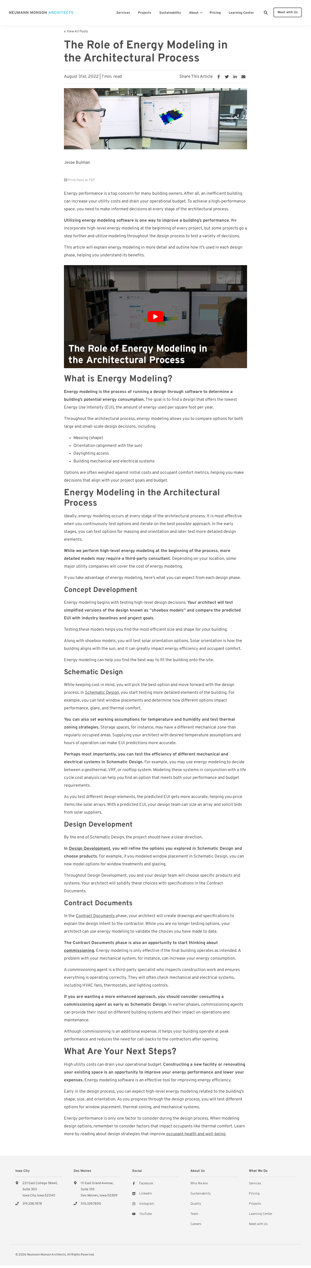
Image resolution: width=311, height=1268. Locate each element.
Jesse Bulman (77, 162)
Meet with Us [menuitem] (258, 1224)
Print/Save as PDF (79, 180)
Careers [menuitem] (196, 1224)
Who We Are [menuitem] (199, 1184)
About (193, 13)
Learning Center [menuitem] (260, 1214)
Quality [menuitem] (195, 1204)
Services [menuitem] (255, 1184)
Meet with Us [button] (287, 12)
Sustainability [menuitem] (200, 1194)
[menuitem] (123, 12)
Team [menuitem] (194, 1214)
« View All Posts (76, 32)
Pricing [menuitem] (254, 1194)
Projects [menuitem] (255, 1204)
